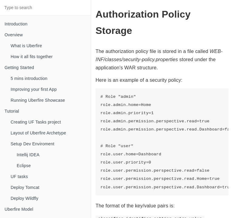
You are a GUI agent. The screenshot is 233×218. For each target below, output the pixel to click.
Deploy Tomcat (25, 187)
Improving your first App (34, 89)
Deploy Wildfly (25, 198)
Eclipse (24, 165)
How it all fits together (32, 56)
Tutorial (12, 111)
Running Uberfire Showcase (38, 100)
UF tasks (19, 176)
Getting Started (19, 67)
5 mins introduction (29, 78)
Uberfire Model (19, 209)
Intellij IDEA (28, 154)
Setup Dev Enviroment (32, 143)
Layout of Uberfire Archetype (38, 132)
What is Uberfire (26, 45)
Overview (14, 34)
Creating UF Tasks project (36, 122)
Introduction (16, 23)
